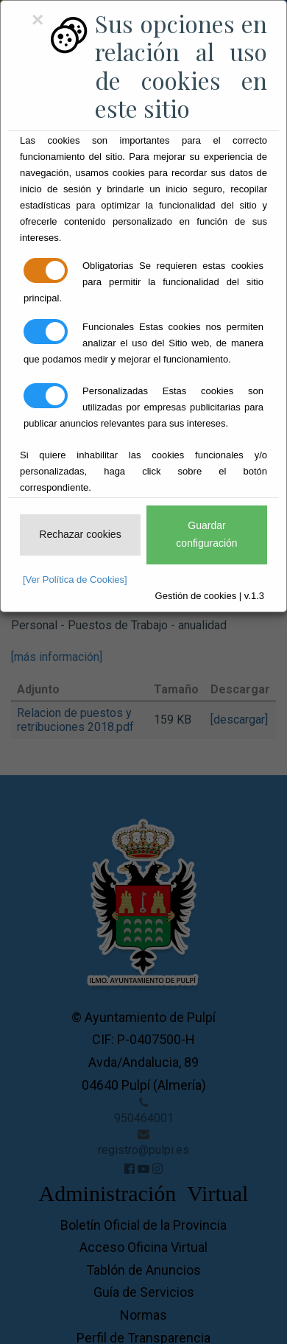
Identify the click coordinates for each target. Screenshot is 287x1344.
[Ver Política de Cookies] (75, 579)
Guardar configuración (206, 534)
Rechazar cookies (80, 534)
